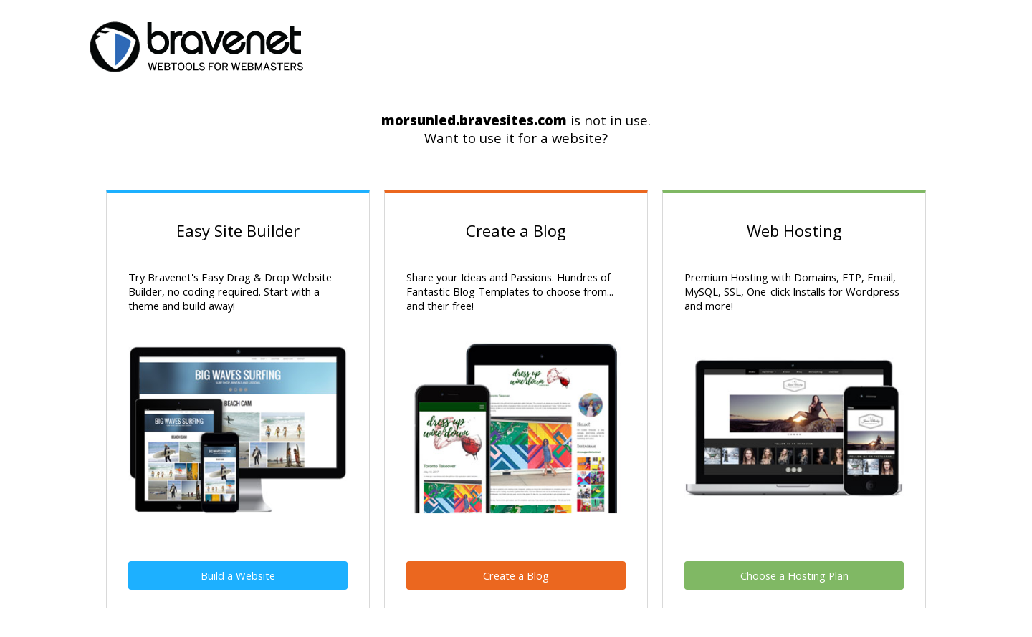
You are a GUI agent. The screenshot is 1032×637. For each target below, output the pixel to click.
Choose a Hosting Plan (794, 575)
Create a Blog (516, 575)
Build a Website (238, 575)
